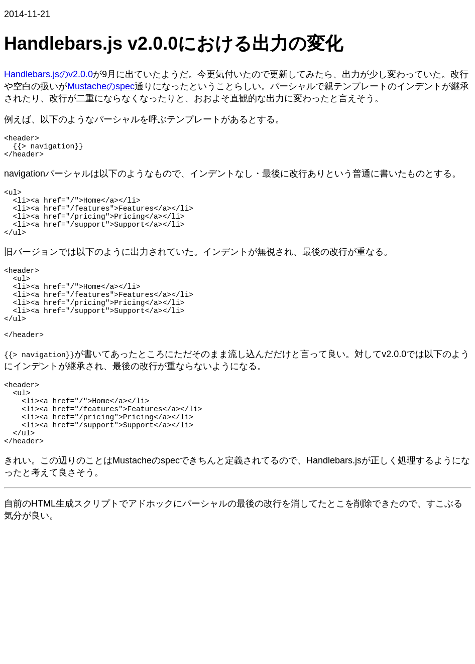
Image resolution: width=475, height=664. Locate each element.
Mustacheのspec (101, 86)
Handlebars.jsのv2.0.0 (48, 74)
